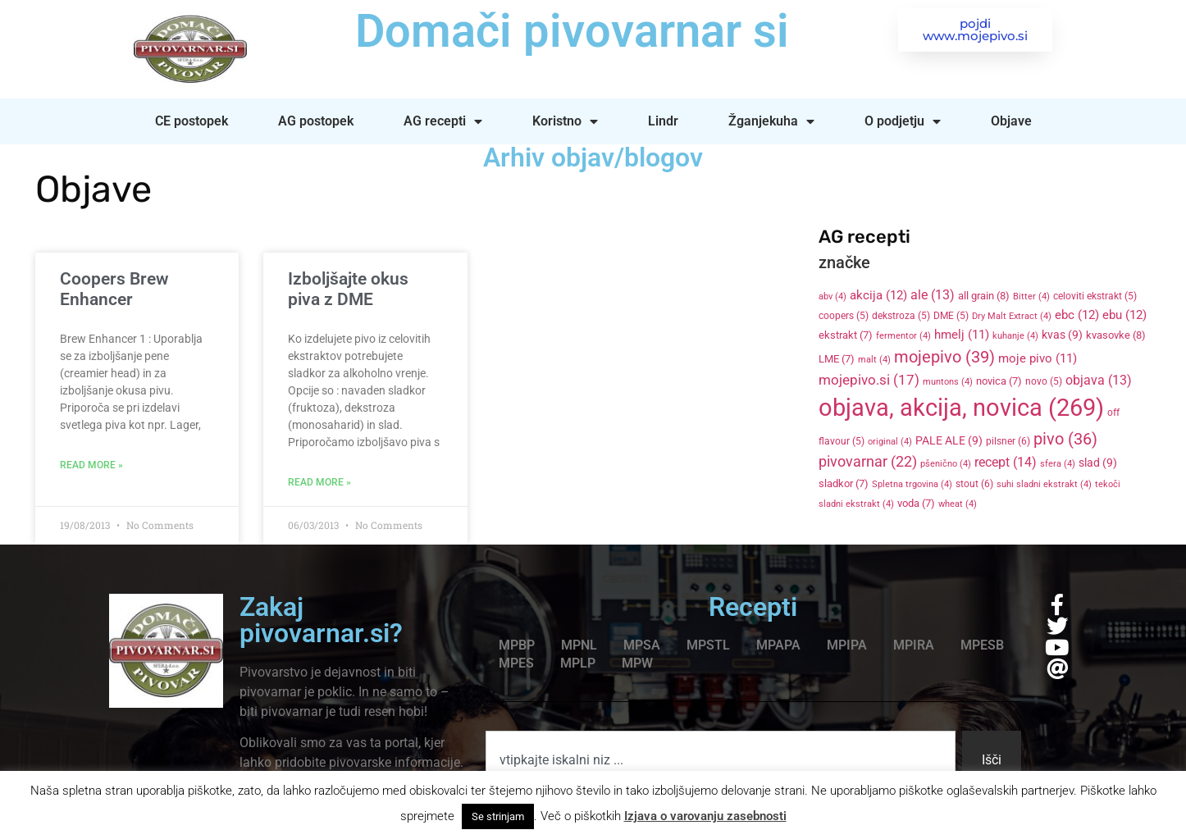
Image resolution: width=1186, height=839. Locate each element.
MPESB (982, 645)
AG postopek (316, 121)
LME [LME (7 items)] (837, 359)
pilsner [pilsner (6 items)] (1008, 441)
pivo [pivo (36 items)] (1065, 439)
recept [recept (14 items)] (1005, 462)
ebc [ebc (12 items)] (1077, 315)
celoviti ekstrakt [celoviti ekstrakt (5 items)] (1095, 296)
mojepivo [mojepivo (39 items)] (944, 357)
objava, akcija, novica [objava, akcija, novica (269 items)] (961, 408)
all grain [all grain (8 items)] (984, 296)
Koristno (565, 121)
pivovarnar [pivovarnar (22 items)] (868, 462)
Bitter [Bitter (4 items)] (1031, 296)
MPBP (517, 645)
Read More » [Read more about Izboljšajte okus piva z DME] (319, 482)
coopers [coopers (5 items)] (844, 315)
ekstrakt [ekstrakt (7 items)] (846, 335)
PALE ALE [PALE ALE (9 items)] (949, 440)
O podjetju (902, 121)
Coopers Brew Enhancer (114, 289)
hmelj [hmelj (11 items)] (961, 334)
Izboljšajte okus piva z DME (348, 289)
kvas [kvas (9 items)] (1062, 334)
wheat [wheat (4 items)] (957, 504)
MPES (516, 663)
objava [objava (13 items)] (1098, 380)
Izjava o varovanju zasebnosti (705, 816)
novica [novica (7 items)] (999, 381)
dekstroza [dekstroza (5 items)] (901, 315)
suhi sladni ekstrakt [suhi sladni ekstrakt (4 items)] (1044, 484)
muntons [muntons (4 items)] (948, 381)
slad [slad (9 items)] (1098, 462)
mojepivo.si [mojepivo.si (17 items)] (869, 380)
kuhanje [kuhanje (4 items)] (1015, 336)
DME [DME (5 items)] (951, 315)
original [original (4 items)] (890, 441)
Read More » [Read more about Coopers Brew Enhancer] (91, 465)
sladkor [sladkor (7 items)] (844, 483)
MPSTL (708, 645)
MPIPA (847, 645)
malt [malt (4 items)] (874, 359)
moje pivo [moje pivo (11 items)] (1037, 358)
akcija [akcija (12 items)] (878, 295)
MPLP (577, 663)
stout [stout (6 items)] (974, 484)
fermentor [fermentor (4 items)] (903, 336)
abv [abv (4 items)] (832, 296)
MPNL (579, 645)
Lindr (663, 121)
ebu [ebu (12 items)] (1124, 315)
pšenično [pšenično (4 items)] (945, 463)
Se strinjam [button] (498, 816)
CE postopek (191, 121)
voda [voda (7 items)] (916, 503)
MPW (637, 663)
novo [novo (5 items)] (1043, 381)
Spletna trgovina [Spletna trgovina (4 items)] (912, 484)
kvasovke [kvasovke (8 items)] (1116, 335)
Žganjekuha (771, 121)
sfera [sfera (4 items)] (1057, 463)
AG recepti (443, 121)
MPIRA (913, 645)
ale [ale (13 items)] (932, 295)
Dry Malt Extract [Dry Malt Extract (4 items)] (1011, 316)
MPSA (641, 645)
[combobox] (721, 760)
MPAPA (778, 645)
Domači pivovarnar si (572, 31)
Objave (1011, 121)
